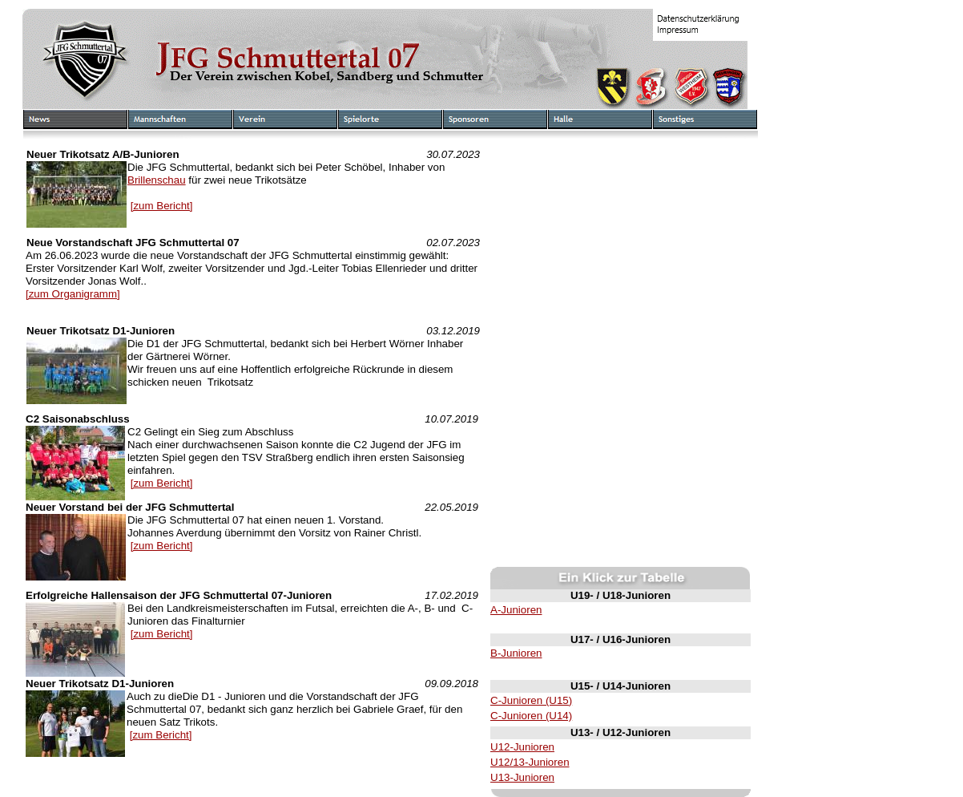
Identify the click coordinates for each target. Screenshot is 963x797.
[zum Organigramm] (73, 294)
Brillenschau (156, 180)
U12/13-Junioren (530, 762)
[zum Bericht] (162, 206)
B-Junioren (516, 653)
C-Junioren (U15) (531, 700)
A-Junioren (516, 610)
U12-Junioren (522, 747)
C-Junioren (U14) (531, 716)
